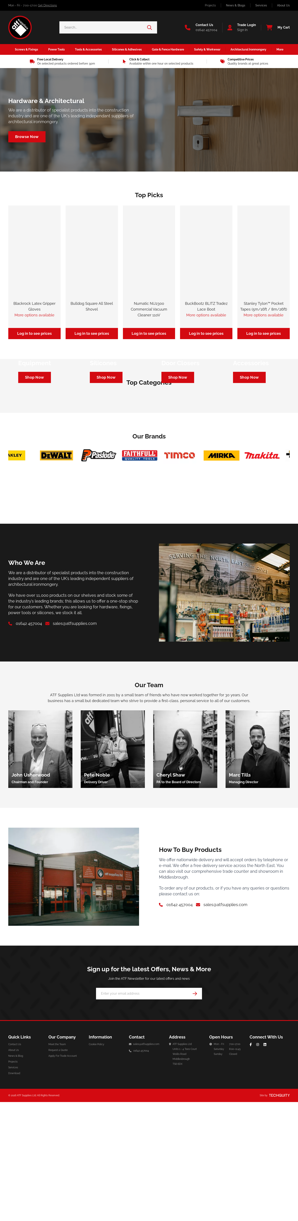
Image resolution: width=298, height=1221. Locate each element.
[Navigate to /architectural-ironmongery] (27, 136)
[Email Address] (149, 1149)
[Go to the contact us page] (201, 27)
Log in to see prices (34, 333)
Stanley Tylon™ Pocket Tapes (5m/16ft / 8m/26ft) (263, 306)
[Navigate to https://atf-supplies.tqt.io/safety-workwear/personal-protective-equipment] (34, 455)
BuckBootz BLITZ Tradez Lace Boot (206, 306)
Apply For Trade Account (62, 1211)
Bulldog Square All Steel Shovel (92, 306)
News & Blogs (235, 5)
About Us (283, 5)
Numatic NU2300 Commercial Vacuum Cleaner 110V (149, 309)
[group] (40, 905)
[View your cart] (275, 27)
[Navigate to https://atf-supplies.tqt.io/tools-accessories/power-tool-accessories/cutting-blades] (249, 455)
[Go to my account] (239, 27)
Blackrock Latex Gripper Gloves (34, 306)
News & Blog (15, 1211)
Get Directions (47, 5)
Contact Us (14, 1199)
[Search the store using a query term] (103, 27)
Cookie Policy (96, 1199)
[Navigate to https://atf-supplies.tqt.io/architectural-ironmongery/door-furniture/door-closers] (177, 455)
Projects (210, 5)
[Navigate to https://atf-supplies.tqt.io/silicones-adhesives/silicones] (106, 455)
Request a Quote (58, 1205)
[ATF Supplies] (20, 27)
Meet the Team (57, 1199)
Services (261, 5)
